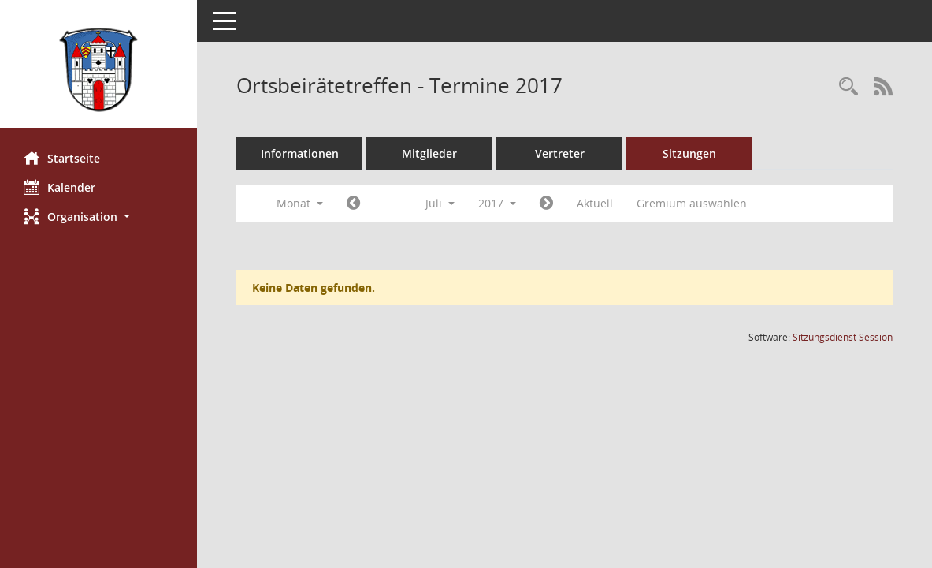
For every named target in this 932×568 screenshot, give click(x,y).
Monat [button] (300, 203)
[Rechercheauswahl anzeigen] (848, 87)
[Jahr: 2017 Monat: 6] (353, 203)
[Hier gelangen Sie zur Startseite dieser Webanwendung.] (98, 70)
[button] (98, 216)
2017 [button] (497, 203)
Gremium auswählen (692, 203)
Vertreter (560, 153)
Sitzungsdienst (843, 337)
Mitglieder (429, 153)
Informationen (300, 153)
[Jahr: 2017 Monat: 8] (546, 203)
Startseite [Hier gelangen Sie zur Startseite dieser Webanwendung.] (62, 158)
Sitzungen (689, 153)
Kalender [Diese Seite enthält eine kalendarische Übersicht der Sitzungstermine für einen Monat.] (59, 187)
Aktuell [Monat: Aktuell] (595, 203)
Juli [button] (440, 203)
